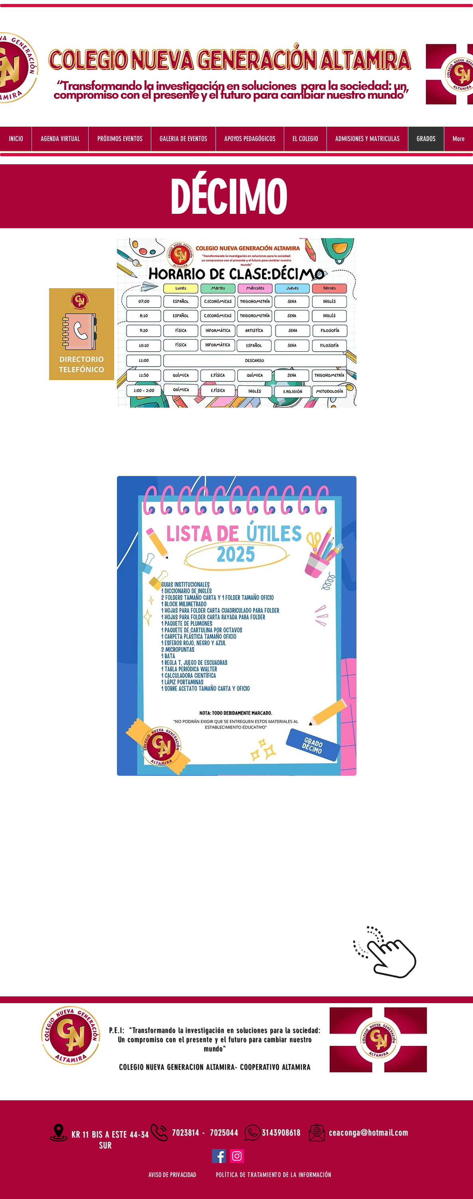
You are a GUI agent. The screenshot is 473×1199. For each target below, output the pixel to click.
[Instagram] (237, 1156)
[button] (273, 1175)
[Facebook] (219, 1156)
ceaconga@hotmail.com (368, 1132)
